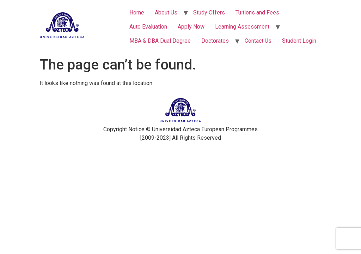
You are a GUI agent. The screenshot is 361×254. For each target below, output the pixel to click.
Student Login (299, 40)
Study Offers (209, 12)
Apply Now (191, 26)
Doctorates (215, 40)
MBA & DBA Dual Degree (160, 40)
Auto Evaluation (148, 26)
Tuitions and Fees (257, 12)
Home (136, 12)
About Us (166, 12)
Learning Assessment (242, 26)
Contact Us (258, 40)
